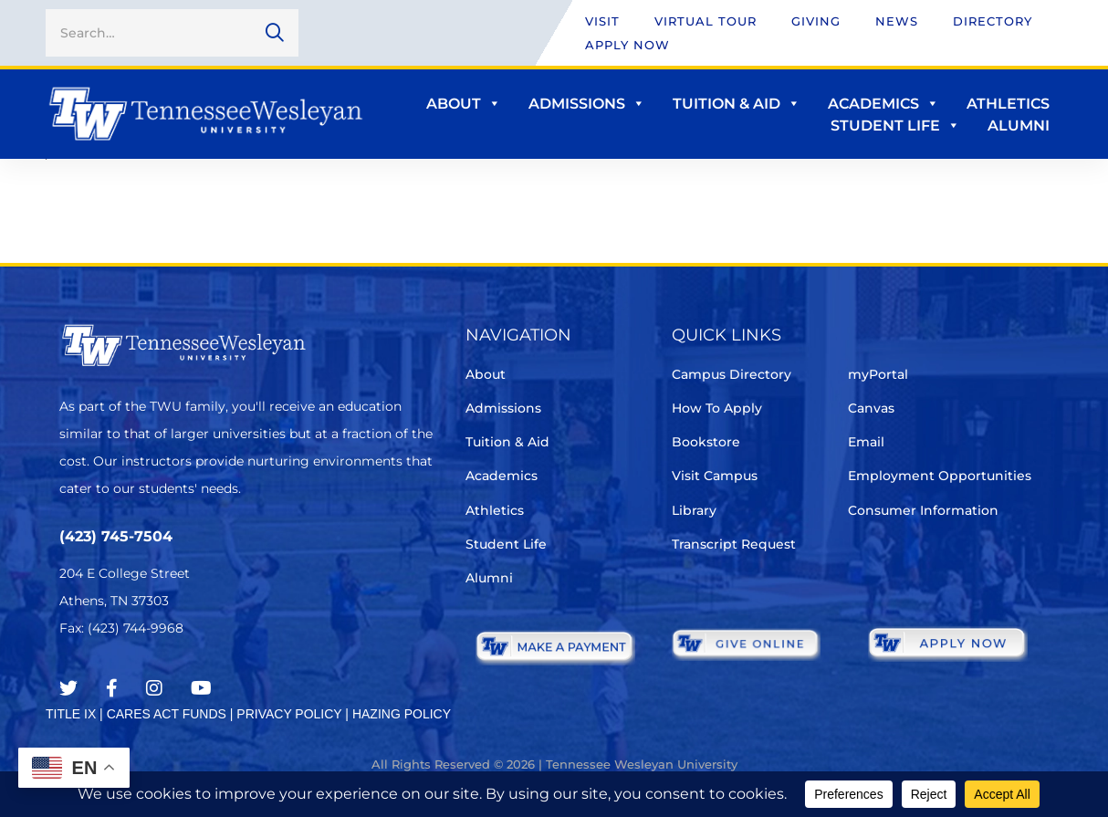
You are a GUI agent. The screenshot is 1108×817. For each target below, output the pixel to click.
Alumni (1019, 125)
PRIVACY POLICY (288, 714)
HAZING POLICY (401, 714)
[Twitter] (68, 688)
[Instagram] (154, 688)
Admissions (586, 103)
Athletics (1008, 103)
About (463, 103)
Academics (883, 103)
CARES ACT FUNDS (166, 714)
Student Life (895, 125)
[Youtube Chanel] (201, 688)
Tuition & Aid (736, 103)
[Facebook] (112, 688)
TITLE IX (71, 714)
